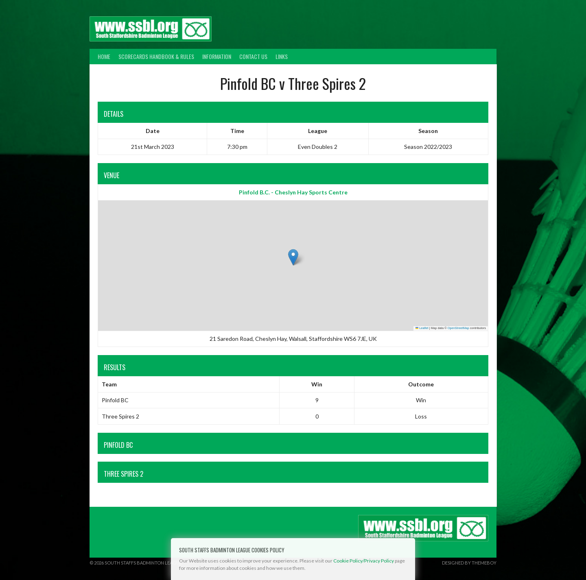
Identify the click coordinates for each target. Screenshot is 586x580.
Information (216, 56)
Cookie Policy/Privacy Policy (363, 561)
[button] (293, 257)
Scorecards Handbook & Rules (156, 56)
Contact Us (253, 56)
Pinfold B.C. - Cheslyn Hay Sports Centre (293, 192)
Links (282, 56)
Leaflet (422, 328)
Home (104, 56)
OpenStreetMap (458, 328)
